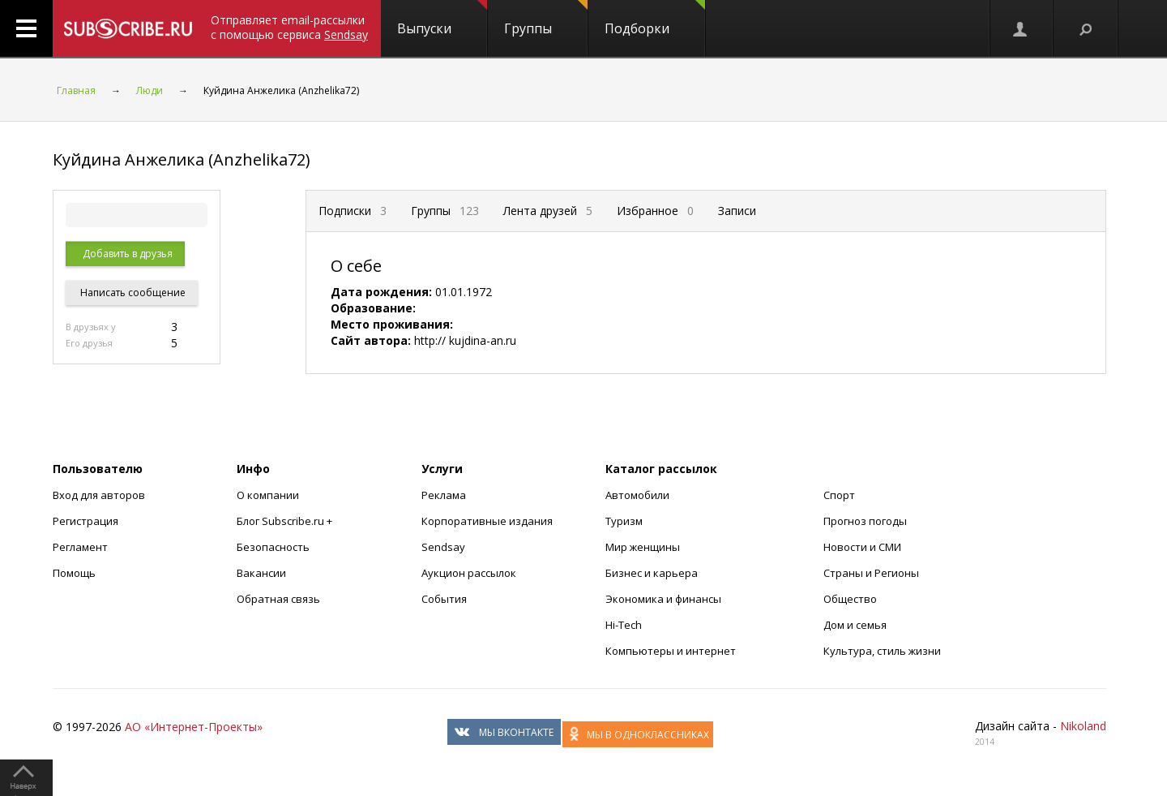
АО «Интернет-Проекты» (194, 726)
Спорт (839, 495)
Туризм (624, 521)
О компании (268, 495)
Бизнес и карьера (651, 573)
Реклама (443, 495)
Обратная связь (278, 599)
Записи (737, 210)
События (444, 599)
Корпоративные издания (487, 521)
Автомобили (637, 495)
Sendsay (443, 547)
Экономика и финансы (663, 599)
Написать (132, 292)
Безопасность (273, 547)
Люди (149, 90)
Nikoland (1083, 726)
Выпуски (442, 18)
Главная (76, 90)
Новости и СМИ (862, 547)
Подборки (655, 18)
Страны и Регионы (871, 573)
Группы (546, 18)
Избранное (655, 210)
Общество (850, 599)
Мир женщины (642, 547)
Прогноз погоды (865, 521)
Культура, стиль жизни (882, 650)
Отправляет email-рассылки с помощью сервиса (289, 27)
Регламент (80, 547)
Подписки (352, 210)
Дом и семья (855, 624)
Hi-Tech (623, 624)
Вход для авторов (99, 495)
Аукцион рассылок (468, 573)
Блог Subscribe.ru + (286, 521)
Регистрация (85, 521)
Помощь (74, 573)
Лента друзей (547, 210)
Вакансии (261, 573)
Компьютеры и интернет (670, 650)
